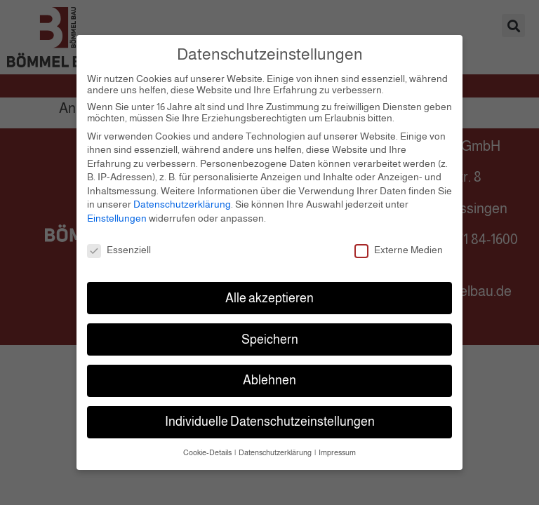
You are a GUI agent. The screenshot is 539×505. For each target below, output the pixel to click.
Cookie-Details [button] (208, 447)
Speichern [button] (269, 333)
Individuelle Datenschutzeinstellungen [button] (270, 416)
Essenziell (119, 244)
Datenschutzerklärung (182, 198)
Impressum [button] (337, 447)
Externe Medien (398, 244)
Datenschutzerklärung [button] (276, 447)
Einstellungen (117, 212)
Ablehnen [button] (269, 375)
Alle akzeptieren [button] (269, 292)
